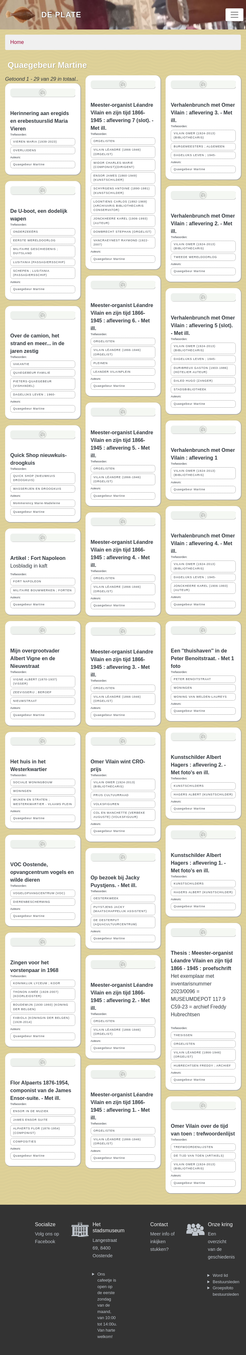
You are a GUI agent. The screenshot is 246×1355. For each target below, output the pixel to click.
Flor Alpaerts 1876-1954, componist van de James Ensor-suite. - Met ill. (40, 1090)
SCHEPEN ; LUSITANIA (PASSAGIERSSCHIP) (31, 273)
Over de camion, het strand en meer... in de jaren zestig (37, 343)
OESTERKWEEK (106, 898)
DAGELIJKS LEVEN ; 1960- (34, 394)
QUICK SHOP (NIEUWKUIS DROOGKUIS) (34, 478)
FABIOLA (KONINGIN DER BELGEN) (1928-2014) (41, 1020)
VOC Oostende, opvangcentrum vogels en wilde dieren (42, 872)
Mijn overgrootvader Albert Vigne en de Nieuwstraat (35, 658)
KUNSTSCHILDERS (189, 785)
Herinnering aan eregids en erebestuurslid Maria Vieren (39, 121)
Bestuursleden (226, 1281)
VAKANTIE (21, 364)
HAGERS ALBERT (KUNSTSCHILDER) (203, 794)
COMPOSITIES (24, 1141)
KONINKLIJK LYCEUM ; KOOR (36, 983)
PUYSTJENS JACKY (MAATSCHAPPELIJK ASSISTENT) (120, 909)
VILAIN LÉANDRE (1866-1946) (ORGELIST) (117, 151)
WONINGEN (22, 791)
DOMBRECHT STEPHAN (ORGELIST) (123, 231)
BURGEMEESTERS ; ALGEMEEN (199, 146)
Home (17, 42)
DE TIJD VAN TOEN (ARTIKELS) (199, 1155)
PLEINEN (101, 363)
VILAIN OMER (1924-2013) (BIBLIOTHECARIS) (114, 784)
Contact (159, 1224)
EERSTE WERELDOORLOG (34, 240)
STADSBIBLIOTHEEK (190, 389)
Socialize (45, 1224)
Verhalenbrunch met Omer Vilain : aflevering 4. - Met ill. (203, 543)
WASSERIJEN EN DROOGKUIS (37, 488)
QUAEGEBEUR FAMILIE (31, 372)
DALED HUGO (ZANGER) (193, 380)
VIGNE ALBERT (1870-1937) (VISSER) (35, 681)
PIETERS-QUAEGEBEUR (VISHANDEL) (32, 383)
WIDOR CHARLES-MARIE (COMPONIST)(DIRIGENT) (114, 165)
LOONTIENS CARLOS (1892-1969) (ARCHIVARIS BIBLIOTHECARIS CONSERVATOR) (120, 206)
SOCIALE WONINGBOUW (33, 782)
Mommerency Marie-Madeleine (36, 503)
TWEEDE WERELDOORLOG (195, 257)
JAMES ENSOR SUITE (30, 1119)
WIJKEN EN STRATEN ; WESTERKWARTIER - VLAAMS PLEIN (42, 801)
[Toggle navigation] (234, 14)
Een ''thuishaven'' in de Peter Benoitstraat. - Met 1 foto (202, 658)
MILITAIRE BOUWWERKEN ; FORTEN (42, 590)
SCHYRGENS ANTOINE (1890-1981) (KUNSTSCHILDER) (122, 190)
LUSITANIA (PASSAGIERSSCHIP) (39, 262)
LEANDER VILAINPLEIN (112, 371)
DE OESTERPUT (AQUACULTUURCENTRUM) (115, 922)
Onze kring (220, 1224)
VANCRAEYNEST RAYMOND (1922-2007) (121, 242)
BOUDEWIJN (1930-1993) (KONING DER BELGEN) (40, 1006)
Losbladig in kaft (28, 566)
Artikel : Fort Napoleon (37, 558)
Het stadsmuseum (109, 1227)
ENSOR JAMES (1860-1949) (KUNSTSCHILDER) (115, 177)
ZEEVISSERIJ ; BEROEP (32, 692)
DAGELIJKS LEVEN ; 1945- (195, 155)
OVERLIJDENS (24, 150)
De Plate (61, 14)
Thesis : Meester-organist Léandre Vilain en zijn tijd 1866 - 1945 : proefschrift (202, 960)
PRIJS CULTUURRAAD (111, 795)
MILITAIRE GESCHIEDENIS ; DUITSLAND (35, 251)
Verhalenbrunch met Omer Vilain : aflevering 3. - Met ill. (203, 112)
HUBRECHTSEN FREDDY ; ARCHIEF (202, 1065)
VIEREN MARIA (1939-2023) (35, 141)
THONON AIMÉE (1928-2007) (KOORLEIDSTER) (36, 994)
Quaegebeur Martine (29, 164)
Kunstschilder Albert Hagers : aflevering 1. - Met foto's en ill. (198, 862)
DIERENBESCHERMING (31, 901)
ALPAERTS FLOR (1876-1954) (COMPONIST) (36, 1130)
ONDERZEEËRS (25, 231)
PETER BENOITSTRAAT (192, 679)
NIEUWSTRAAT (25, 700)
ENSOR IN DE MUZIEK (31, 1111)
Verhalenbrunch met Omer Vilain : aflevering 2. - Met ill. (203, 223)
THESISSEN (183, 1035)
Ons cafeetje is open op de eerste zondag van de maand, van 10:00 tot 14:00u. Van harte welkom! (107, 1305)
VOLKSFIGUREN (106, 804)
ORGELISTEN (104, 141)
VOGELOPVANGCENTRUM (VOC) (39, 893)
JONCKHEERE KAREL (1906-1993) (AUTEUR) (121, 220)
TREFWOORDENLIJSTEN (193, 1147)
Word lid (220, 1275)
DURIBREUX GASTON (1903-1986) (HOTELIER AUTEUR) (201, 370)
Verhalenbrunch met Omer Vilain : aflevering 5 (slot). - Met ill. (203, 325)
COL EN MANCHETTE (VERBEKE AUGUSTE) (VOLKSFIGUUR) (119, 815)
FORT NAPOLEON (27, 581)
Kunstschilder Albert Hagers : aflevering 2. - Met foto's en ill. (198, 764)
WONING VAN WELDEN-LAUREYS (200, 696)
